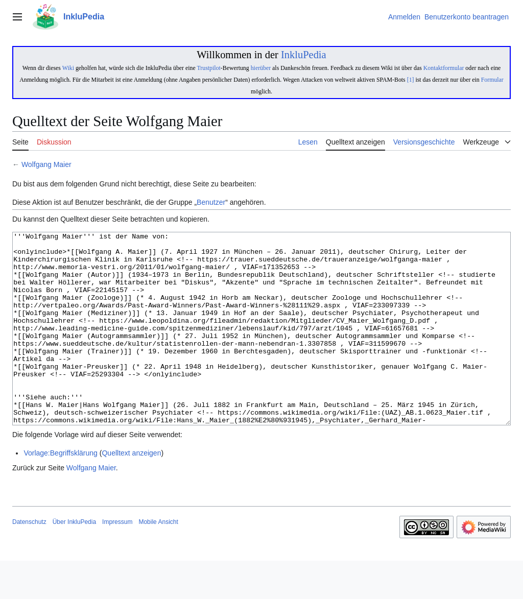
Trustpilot (208, 67)
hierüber (261, 67)
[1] (410, 79)
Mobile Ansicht (158, 560)
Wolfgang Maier (46, 164)
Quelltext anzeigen (131, 491)
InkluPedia (303, 54)
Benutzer (211, 202)
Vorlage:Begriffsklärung (60, 491)
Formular (492, 79)
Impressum (117, 560)
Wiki (68, 67)
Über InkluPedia (74, 560)
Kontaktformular (443, 67)
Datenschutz (29, 560)
